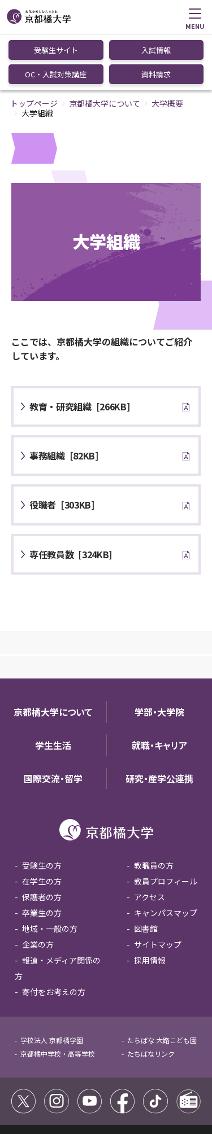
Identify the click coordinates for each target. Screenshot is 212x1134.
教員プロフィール (165, 824)
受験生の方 (42, 809)
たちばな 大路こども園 (162, 983)
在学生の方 (42, 824)
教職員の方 (154, 809)
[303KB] (61, 448)
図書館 (146, 872)
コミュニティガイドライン (112, 1083)
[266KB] (79, 350)
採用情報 (150, 903)
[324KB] (70, 498)
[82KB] (63, 399)
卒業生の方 (42, 856)
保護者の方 (42, 840)
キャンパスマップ (165, 856)
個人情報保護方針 (42, 1095)
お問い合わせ (99, 1095)
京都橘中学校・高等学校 (57, 997)
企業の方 (38, 888)
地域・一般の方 (49, 872)
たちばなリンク (151, 997)
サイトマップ (157, 888)
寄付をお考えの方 (53, 935)
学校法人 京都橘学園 (51, 983)
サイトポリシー (38, 1083)
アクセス (149, 840)
